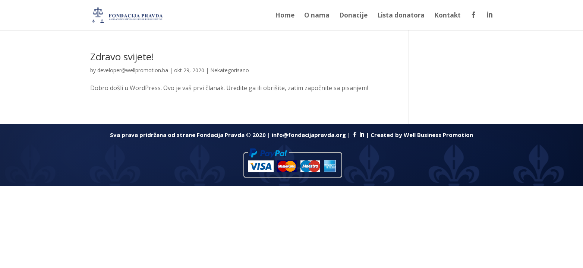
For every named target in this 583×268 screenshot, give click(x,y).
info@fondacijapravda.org (309, 134)
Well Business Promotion (438, 134)
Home (284, 16)
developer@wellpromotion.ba (132, 70)
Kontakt (447, 16)
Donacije (353, 16)
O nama (317, 16)
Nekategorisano (229, 70)
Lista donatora (401, 16)
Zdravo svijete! (122, 56)
